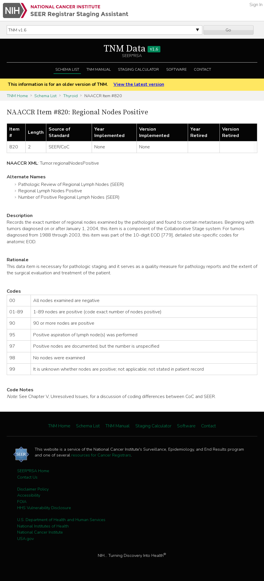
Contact (202, 69)
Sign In (256, 4)
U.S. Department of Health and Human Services (61, 520)
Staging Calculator (138, 69)
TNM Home (17, 96)
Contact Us (27, 477)
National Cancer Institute (40, 532)
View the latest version (139, 84)
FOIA (21, 501)
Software (176, 69)
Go (228, 30)
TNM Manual (98, 69)
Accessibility (28, 495)
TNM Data (132, 49)
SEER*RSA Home (33, 471)
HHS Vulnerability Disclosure (44, 508)
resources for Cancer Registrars (101, 455)
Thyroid (70, 96)
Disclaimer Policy (33, 489)
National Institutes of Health (43, 526)
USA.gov (25, 538)
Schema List (67, 69)
